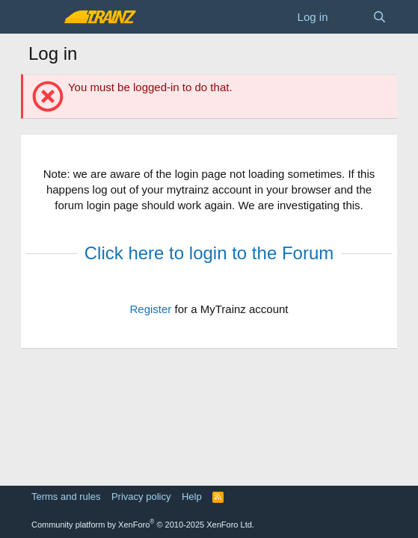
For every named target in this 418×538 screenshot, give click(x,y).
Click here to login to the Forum (209, 253)
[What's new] (349, 17)
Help (192, 496)
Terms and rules (65, 496)
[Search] (379, 17)
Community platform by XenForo (142, 524)
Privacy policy (140, 496)
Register (150, 309)
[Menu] (41, 17)
